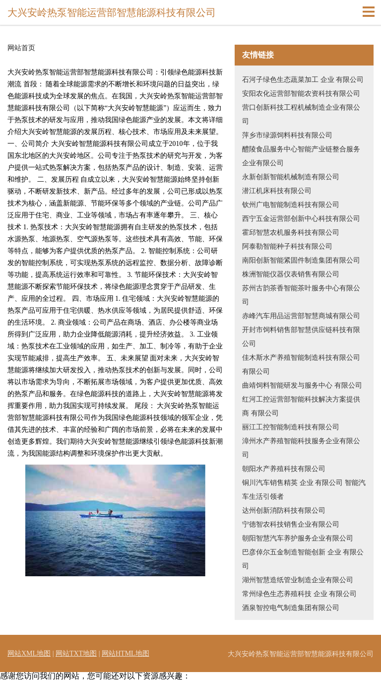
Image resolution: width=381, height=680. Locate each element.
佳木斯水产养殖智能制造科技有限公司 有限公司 (301, 364)
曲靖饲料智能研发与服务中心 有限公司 (302, 385)
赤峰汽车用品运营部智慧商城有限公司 (301, 316)
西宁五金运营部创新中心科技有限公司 (301, 218)
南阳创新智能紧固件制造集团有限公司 (301, 260)
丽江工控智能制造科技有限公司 (290, 427)
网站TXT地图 (76, 653)
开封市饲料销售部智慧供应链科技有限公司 (301, 336)
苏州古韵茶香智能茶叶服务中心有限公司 (301, 295)
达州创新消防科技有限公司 (283, 510)
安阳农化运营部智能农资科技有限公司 (301, 93)
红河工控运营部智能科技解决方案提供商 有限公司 (301, 406)
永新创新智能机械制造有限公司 (290, 177)
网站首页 (21, 48)
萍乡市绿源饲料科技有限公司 (287, 135)
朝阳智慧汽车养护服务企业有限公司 (297, 538)
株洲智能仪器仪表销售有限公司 (290, 274)
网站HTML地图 (125, 653)
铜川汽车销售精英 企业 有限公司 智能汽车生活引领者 (304, 489)
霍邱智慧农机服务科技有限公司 (290, 232)
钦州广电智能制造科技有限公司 (290, 204)
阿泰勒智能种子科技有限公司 (287, 246)
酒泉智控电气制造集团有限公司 (290, 608)
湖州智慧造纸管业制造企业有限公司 (297, 580)
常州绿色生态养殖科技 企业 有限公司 (299, 594)
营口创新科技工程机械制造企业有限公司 (301, 114)
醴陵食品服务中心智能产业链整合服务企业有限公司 (301, 156)
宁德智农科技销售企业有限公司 (290, 524)
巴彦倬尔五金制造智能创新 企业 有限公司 (303, 559)
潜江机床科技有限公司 (277, 191)
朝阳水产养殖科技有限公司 (283, 469)
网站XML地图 (29, 653)
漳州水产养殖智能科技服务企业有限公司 (301, 448)
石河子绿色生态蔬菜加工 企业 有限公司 (303, 79)
